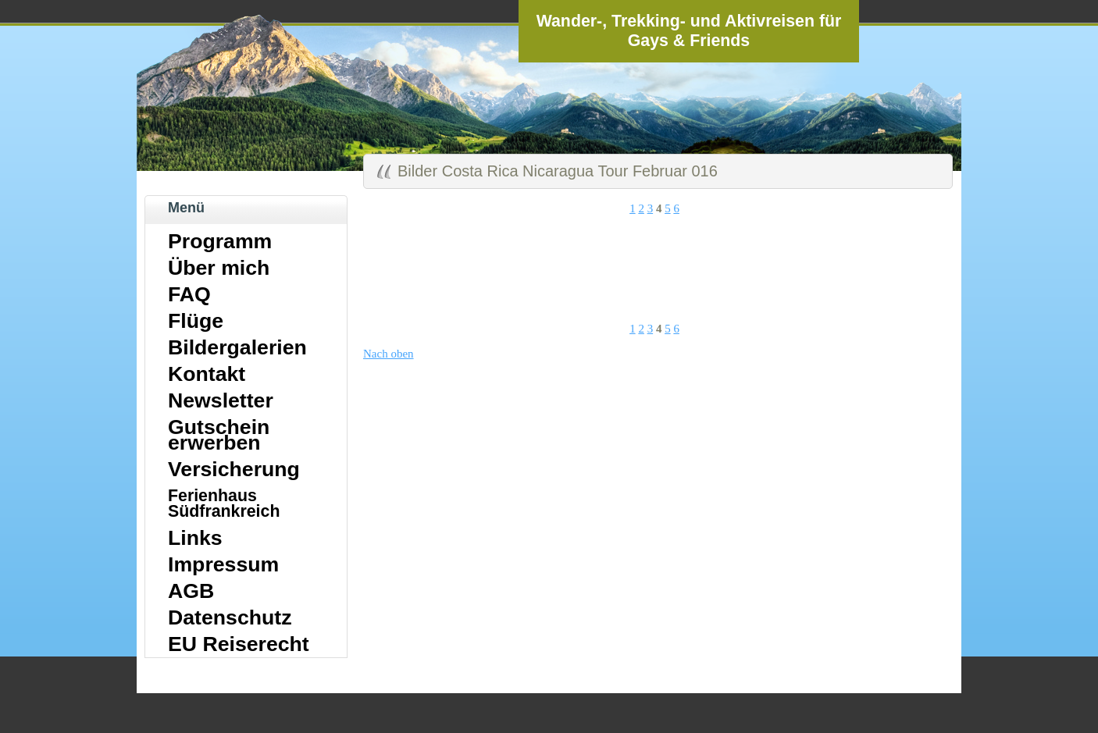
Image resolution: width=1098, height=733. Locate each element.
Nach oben (388, 353)
